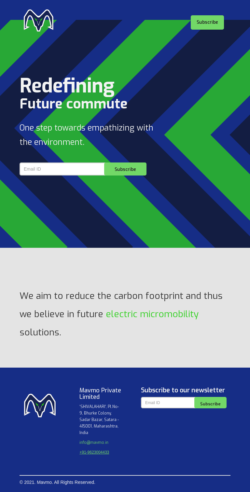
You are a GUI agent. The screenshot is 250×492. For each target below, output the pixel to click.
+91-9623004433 (94, 452)
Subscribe (207, 22)
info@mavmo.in (93, 442)
